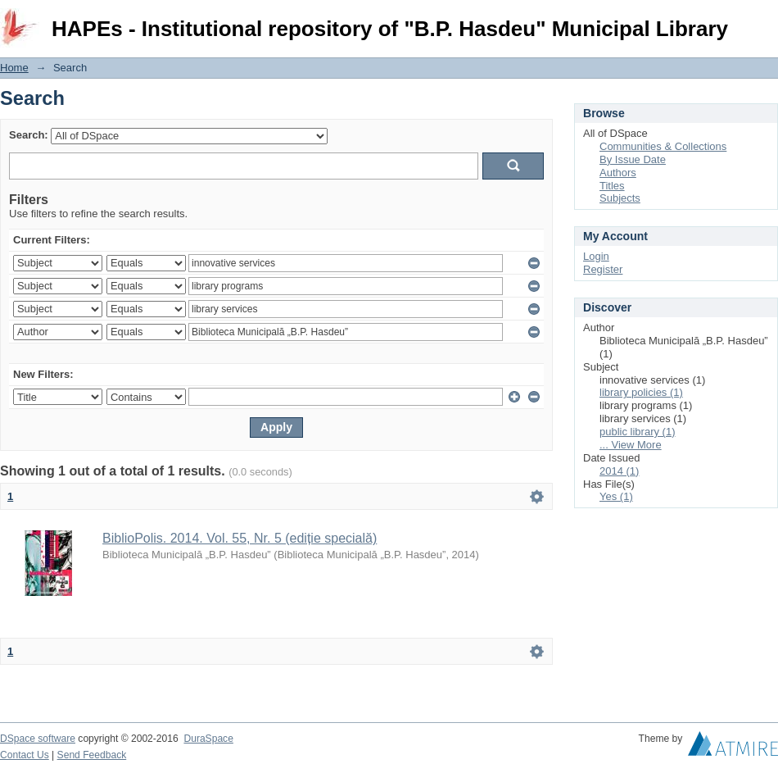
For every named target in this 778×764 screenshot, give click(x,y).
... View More (630, 445)
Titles (612, 186)
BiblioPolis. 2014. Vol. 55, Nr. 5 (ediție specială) (239, 538)
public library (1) (637, 431)
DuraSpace (208, 738)
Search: (28, 135)
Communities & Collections (662, 146)
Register (602, 269)
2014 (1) (619, 471)
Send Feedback (92, 755)
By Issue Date (632, 159)
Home (14, 67)
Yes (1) (616, 496)
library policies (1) (641, 392)
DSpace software (37, 738)
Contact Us (24, 755)
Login (765, 20)
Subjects (619, 198)
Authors (617, 172)
